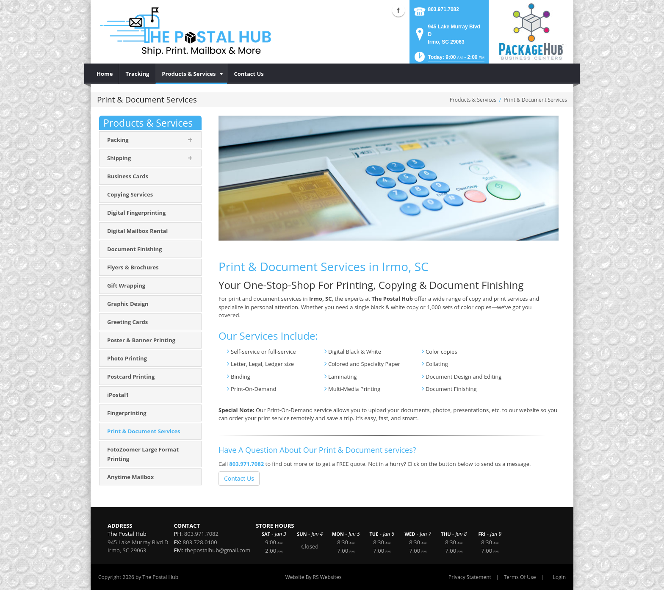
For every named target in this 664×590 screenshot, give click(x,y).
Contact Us (239, 478)
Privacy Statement (469, 577)
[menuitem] (105, 74)
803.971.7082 (443, 9)
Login (559, 577)
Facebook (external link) (398, 10)
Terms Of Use (520, 577)
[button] (448, 59)
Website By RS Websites (313, 577)
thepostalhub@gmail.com (217, 550)
